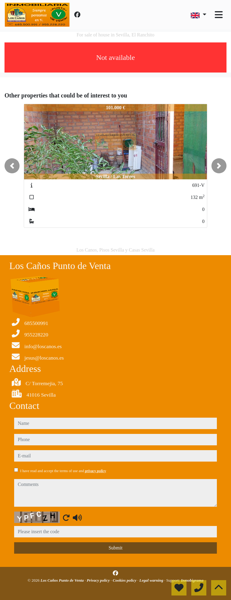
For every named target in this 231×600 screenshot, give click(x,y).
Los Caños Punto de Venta (63, 580)
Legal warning (151, 580)
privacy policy (95, 471)
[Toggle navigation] (218, 14)
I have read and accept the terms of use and (63, 471)
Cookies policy (125, 580)
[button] (12, 165)
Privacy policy (99, 580)
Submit (115, 547)
